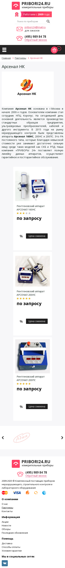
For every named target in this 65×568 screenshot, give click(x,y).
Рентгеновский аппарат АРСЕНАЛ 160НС (31, 207)
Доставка (7, 543)
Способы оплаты (11, 547)
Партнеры (7, 507)
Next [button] (62, 438)
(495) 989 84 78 (35, 37)
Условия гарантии (12, 550)
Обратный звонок (36, 40)
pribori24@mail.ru (35, 27)
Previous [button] (3, 438)
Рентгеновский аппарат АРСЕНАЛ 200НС (31, 293)
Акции (5, 521)
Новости (6, 525)
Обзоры (6, 529)
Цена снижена (36, 236)
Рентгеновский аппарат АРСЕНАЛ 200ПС (31, 378)
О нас (5, 503)
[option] (32, 437)
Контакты (7, 511)
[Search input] (31, 21)
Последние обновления (15, 532)
